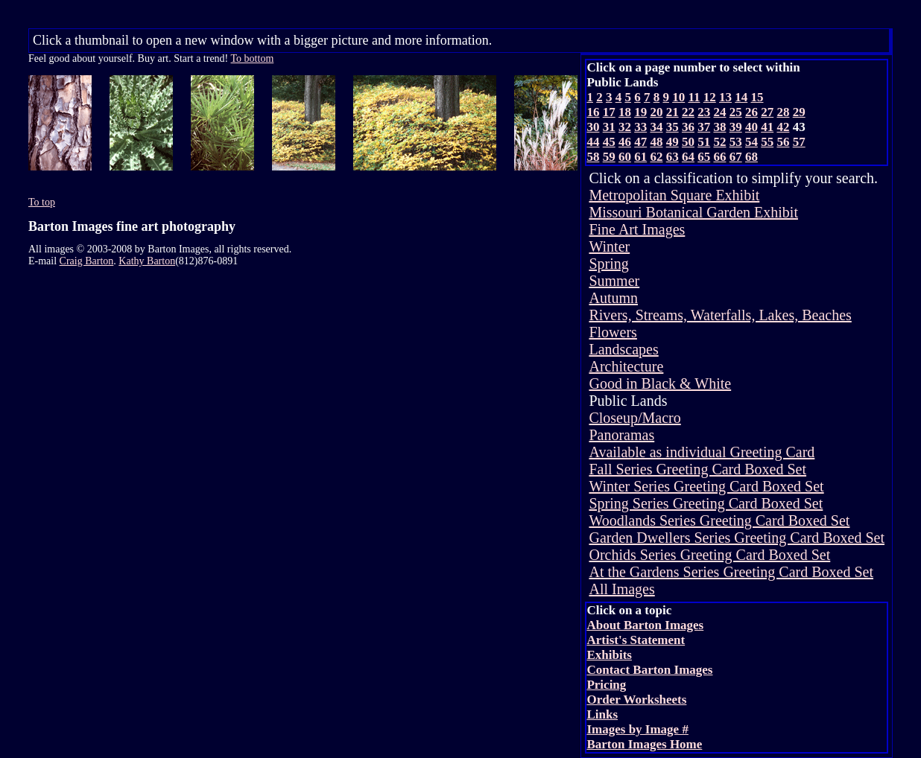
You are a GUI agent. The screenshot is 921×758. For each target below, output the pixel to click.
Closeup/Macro (634, 418)
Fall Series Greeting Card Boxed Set (697, 469)
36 (688, 127)
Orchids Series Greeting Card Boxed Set (709, 555)
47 (640, 142)
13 (725, 97)
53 (735, 142)
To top (41, 202)
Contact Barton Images (649, 670)
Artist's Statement (635, 640)
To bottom (252, 58)
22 (688, 112)
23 (703, 112)
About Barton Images (644, 625)
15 (757, 97)
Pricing (606, 685)
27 (767, 112)
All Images (621, 589)
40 (751, 127)
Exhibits (608, 655)
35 (672, 127)
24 (719, 112)
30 (592, 127)
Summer (614, 281)
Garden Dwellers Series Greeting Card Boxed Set (736, 537)
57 (799, 142)
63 (672, 157)
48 (656, 142)
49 (672, 142)
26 (751, 112)
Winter (609, 246)
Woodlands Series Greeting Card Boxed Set (719, 520)
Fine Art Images (637, 229)
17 (609, 112)
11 (694, 97)
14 (741, 97)
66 (719, 157)
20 (656, 112)
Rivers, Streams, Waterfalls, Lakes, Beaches (720, 315)
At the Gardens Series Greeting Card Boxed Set (731, 572)
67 (735, 157)
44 (592, 142)
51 (703, 142)
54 (751, 142)
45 (609, 142)
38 (719, 127)
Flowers (612, 332)
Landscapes (623, 349)
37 (703, 127)
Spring (608, 263)
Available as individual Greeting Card (701, 452)
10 (678, 97)
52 (719, 142)
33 (640, 127)
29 (799, 112)
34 (656, 127)
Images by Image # (637, 729)
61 (640, 157)
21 (672, 112)
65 (703, 157)
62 (656, 157)
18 (624, 112)
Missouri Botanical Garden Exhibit (693, 212)
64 (688, 157)
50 (688, 142)
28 (782, 112)
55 (767, 142)
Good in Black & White (660, 383)
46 (624, 142)
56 (782, 142)
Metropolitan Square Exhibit (674, 195)
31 (609, 127)
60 (624, 157)
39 (735, 127)
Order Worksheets (636, 699)
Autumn (613, 298)
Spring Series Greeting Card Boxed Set (706, 503)
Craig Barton (87, 261)
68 (751, 157)
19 (640, 112)
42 (782, 127)
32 (624, 127)
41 (767, 127)
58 (592, 157)
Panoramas (621, 435)
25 (735, 112)
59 (609, 157)
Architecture (626, 366)
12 (709, 97)
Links (602, 714)
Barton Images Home (644, 744)
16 (592, 112)
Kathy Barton (146, 261)
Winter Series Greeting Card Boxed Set (706, 486)
